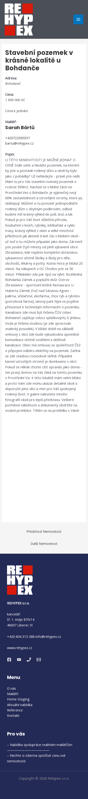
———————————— (28, 750)
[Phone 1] (29, 659)
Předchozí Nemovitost (44, 531)
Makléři (12, 693)
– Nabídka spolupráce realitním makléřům (39, 744)
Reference (15, 710)
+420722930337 (17, 137)
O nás (11, 688)
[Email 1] (39, 659)
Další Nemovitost (44, 543)
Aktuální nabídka (19, 704)
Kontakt (13, 715)
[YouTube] (19, 659)
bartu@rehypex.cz (19, 143)
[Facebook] (9, 659)
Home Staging (18, 699)
